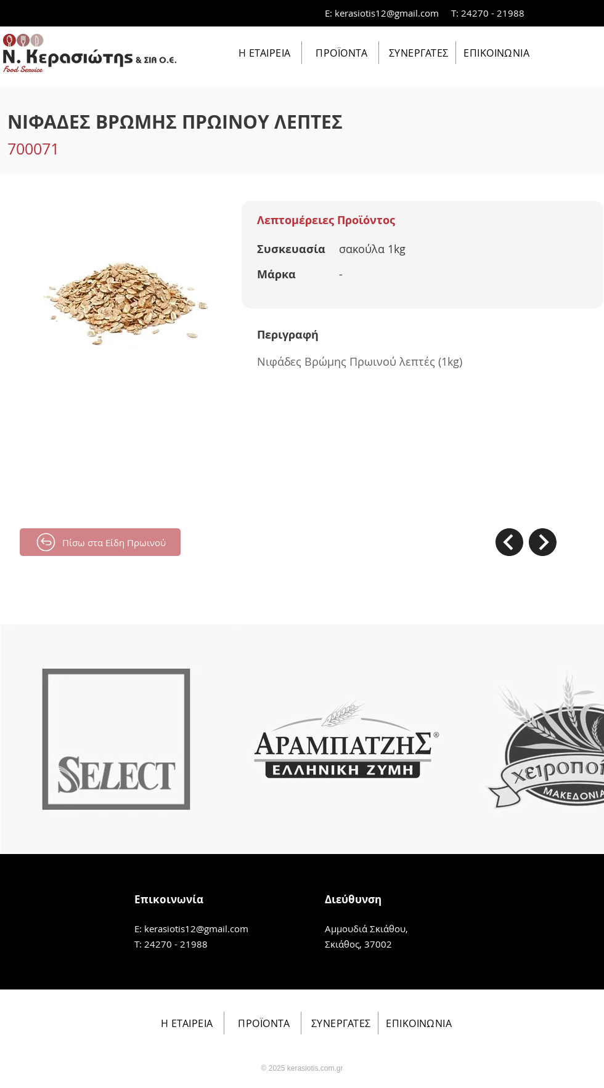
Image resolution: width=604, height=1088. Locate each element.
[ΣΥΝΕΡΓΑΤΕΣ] (417, 52)
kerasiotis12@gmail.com (387, 13)
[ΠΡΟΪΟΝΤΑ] (340, 52)
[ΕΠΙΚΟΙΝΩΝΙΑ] (495, 52)
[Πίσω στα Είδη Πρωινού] (100, 542)
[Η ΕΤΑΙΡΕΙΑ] (263, 52)
